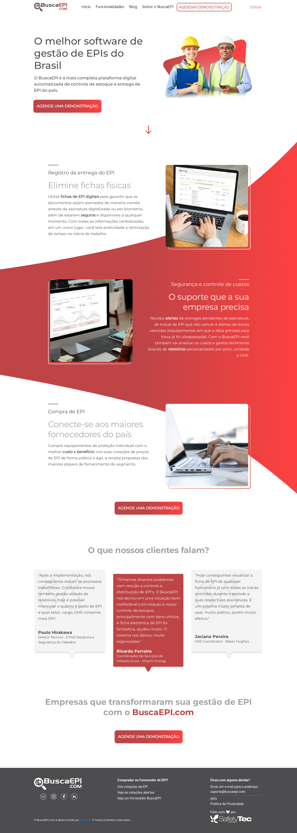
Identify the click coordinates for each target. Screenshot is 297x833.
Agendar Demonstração (204, 7)
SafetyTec (86, 819)
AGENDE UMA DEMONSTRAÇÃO (67, 106)
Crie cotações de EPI (132, 787)
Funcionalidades (110, 7)
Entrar (255, 7)
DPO (213, 799)
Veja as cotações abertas (135, 792)
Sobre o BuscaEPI (157, 7)
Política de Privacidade (227, 804)
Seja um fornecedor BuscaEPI (139, 798)
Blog (133, 7)
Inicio (86, 7)
